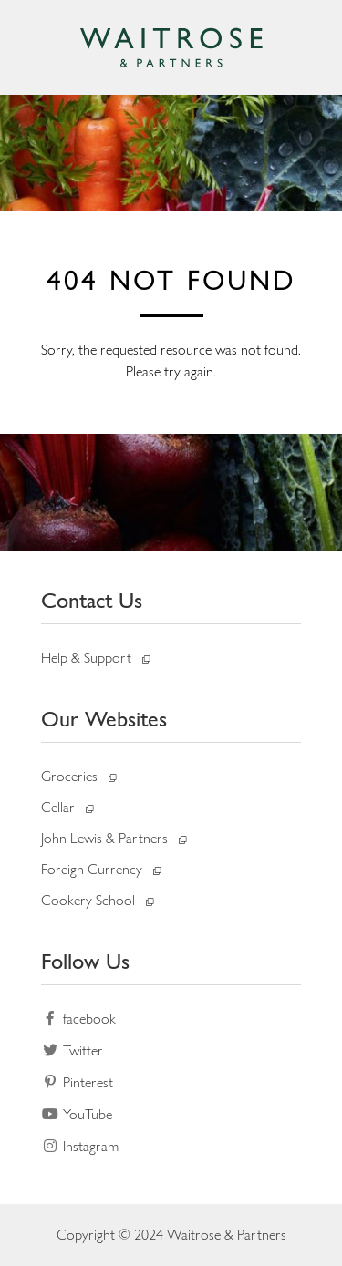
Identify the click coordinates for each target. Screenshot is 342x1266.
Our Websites (104, 718)
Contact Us (91, 600)
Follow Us (85, 961)
